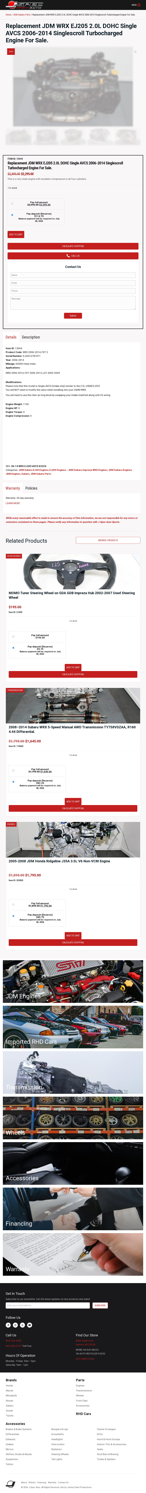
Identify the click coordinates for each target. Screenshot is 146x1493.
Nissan (9, 1400)
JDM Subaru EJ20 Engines (33, 470)
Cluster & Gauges (106, 1428)
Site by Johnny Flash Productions (76, 1487)
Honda (9, 1385)
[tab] (11, 337)
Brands (11, 1380)
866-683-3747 (14, 1345)
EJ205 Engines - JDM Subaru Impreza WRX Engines (78, 470)
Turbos (9, 1463)
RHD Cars (83, 1413)
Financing (41, 1482)
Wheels (80, 1395)
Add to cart (16, 234)
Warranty (52, 1482)
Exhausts (10, 1438)
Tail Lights (56, 1458)
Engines (80, 1385)
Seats (100, 1448)
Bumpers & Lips (59, 1428)
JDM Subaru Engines (120, 470)
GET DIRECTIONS (85, 1358)
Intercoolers (57, 1443)
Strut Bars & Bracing (107, 1453)
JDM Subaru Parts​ (21, 14)
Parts (80, 1380)
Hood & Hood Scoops (108, 1438)
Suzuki (9, 1410)
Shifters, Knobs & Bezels (19, 1453)
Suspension (12, 1458)
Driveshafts (57, 1433)
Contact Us (63, 1482)
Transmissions (84, 1390)
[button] (136, 5)
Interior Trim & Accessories (111, 1443)
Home (8, 14)
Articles (32, 1482)
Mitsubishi (11, 1395)
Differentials (12, 1433)
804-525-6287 (14, 1340)
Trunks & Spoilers (106, 1458)
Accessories (82, 1405)
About (24, 1482)
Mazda (9, 1390)
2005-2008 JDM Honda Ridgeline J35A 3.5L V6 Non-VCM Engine (59, 861)
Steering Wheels (60, 1453)
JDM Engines (13, 473)
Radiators (56, 1448)
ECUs (100, 1433)
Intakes (10, 1443)
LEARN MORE (13, 503)
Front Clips (82, 1400)
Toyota (9, 1415)
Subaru (25, 473)
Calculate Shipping (73, 246)
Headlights (57, 1438)
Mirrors (10, 1448)
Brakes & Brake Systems (19, 1428)
